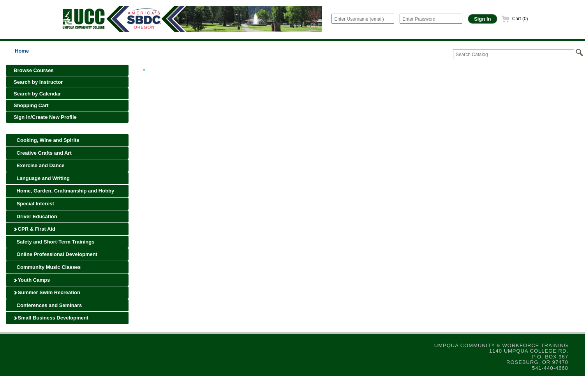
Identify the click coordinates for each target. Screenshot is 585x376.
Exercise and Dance (39, 165)
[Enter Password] (431, 19)
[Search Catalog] (513, 54)
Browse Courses (34, 70)
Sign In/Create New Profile (45, 117)
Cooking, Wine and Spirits (46, 140)
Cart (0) (514, 18)
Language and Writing (42, 178)
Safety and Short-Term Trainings (54, 242)
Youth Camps (31, 280)
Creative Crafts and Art (43, 153)
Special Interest (34, 204)
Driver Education (35, 216)
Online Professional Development (55, 254)
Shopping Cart (31, 105)
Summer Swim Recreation (46, 292)
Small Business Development (50, 318)
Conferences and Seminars (48, 305)
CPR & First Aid (34, 229)
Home (22, 51)
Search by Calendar (37, 94)
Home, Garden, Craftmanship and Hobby (64, 191)
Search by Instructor (38, 82)
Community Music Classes (47, 267)
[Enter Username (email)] (362, 19)
